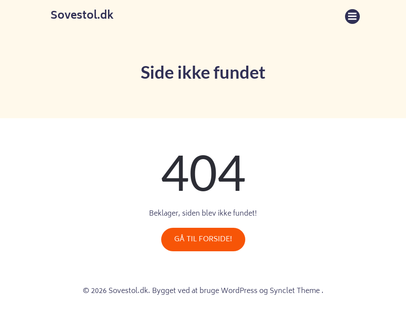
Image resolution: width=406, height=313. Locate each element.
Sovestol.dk (82, 16)
